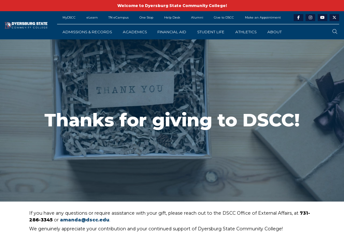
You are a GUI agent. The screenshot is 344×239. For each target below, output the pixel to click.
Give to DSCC (224, 17)
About (274, 31)
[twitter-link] (334, 17)
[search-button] (335, 32)
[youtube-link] (322, 17)
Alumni (197, 17)
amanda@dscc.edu (84, 220)
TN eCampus (118, 17)
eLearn (92, 17)
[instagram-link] (310, 17)
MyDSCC (69, 17)
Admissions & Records (87, 31)
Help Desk (172, 17)
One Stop (146, 17)
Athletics (245, 31)
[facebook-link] (298, 17)
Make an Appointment (263, 17)
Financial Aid (171, 31)
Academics (135, 31)
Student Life (210, 31)
